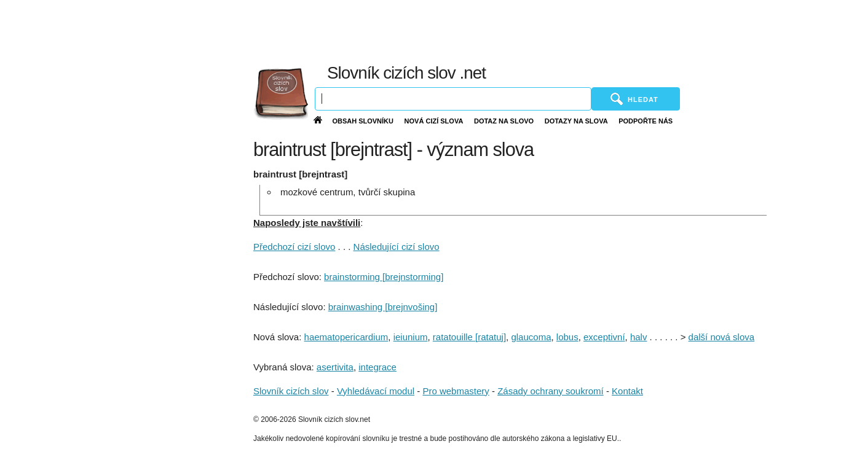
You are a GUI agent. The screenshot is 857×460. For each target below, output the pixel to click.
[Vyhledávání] (453, 99)
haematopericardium (346, 337)
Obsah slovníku (362, 121)
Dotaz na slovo (504, 121)
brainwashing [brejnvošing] (383, 307)
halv (638, 337)
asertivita (335, 367)
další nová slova (722, 337)
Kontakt (627, 391)
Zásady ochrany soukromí (550, 391)
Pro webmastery (455, 391)
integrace (377, 367)
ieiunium (410, 337)
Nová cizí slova (434, 121)
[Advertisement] (563, 30)
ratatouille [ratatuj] (469, 337)
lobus (567, 337)
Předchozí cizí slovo (294, 246)
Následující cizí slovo (396, 246)
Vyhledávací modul (375, 391)
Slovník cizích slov (291, 391)
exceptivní (604, 337)
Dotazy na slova (576, 121)
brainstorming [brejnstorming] (383, 276)
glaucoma (531, 337)
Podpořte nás (645, 121)
